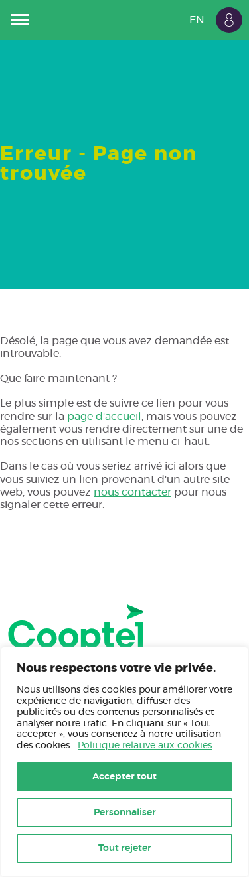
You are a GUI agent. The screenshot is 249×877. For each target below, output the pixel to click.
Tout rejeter (124, 848)
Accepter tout (124, 776)
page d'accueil (104, 416)
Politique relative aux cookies (145, 745)
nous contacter (132, 492)
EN (197, 20)
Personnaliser (125, 812)
